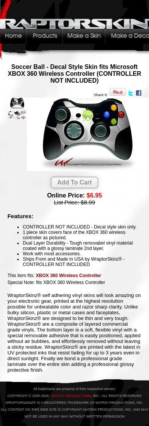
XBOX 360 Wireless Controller (68, 275)
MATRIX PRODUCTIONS (71, 396)
